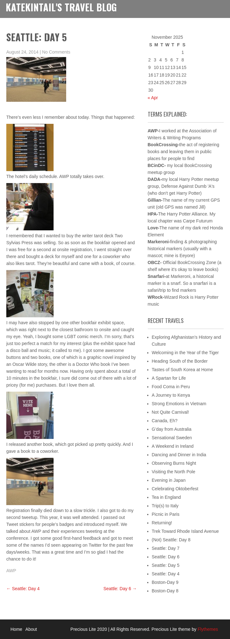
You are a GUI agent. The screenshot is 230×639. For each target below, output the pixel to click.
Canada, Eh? (165, 420)
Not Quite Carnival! (170, 412)
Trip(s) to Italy (165, 505)
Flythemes (207, 629)
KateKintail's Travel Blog (61, 7)
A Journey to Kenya (171, 395)
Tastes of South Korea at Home (182, 369)
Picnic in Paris (166, 514)
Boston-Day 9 (165, 582)
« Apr (153, 97)
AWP (11, 570)
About (31, 629)
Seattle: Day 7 (166, 548)
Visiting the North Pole (173, 471)
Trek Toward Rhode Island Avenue (185, 531)
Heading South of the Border (180, 361)
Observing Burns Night (174, 463)
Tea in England (166, 497)
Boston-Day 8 (165, 590)
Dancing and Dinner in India (179, 454)
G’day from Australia (172, 429)
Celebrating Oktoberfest (175, 488)
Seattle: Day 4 (23, 588)
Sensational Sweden (172, 437)
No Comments (56, 52)
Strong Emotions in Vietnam (179, 403)
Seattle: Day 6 (120, 588)
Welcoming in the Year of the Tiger (185, 352)
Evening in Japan (169, 480)
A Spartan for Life (169, 378)
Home (16, 629)
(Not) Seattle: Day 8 (171, 539)
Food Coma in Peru (171, 386)
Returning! (162, 522)
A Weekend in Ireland (173, 446)
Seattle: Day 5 (166, 565)
